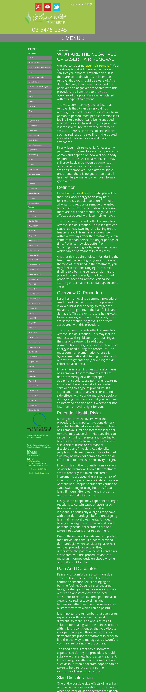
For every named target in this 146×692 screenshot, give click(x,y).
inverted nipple (34, 135)
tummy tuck (33, 198)
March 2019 (33, 333)
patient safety (34, 169)
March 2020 (33, 289)
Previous (61, 50)
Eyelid (31, 96)
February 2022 (34, 240)
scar (30, 179)
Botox (31, 58)
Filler (30, 111)
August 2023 (33, 226)
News (31, 159)
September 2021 (35, 265)
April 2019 (32, 328)
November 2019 (34, 303)
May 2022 (32, 236)
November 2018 (34, 347)
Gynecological (34, 121)
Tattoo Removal (34, 193)
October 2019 (34, 308)
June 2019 (32, 318)
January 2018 (33, 391)
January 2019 (33, 337)
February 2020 (34, 294)
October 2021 (34, 260)
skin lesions (33, 189)
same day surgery (35, 174)
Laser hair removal (35, 145)
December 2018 (34, 342)
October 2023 (34, 221)
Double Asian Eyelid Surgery (38, 87)
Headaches (33, 130)
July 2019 (32, 313)
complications (34, 82)
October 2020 (34, 270)
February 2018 (34, 386)
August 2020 (33, 279)
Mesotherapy (33, 155)
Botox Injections (34, 63)
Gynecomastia (34, 126)
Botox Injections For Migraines (39, 67)
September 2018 (35, 357)
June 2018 (32, 371)
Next (67, 50)
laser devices (33, 140)
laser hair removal (97, 65)
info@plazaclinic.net (34, 461)
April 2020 (32, 284)
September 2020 (35, 274)
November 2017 (34, 400)
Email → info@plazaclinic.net (39, 473)
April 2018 (32, 381)
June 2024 (32, 211)
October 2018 (34, 352)
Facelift (31, 101)
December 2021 (34, 250)
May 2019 (32, 323)
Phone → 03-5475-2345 (39, 469)
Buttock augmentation (37, 77)
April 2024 (32, 216)
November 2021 (34, 255)
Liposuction (33, 150)
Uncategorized (34, 203)
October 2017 (34, 405)
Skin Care (32, 184)
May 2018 (32, 376)
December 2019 (34, 299)
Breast (31, 72)
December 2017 (34, 396)
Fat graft (32, 106)
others (31, 164)
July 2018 (32, 366)
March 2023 (33, 231)
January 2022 (33, 245)
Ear (30, 92)
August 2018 (33, 362)
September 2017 (35, 410)
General (32, 116)
